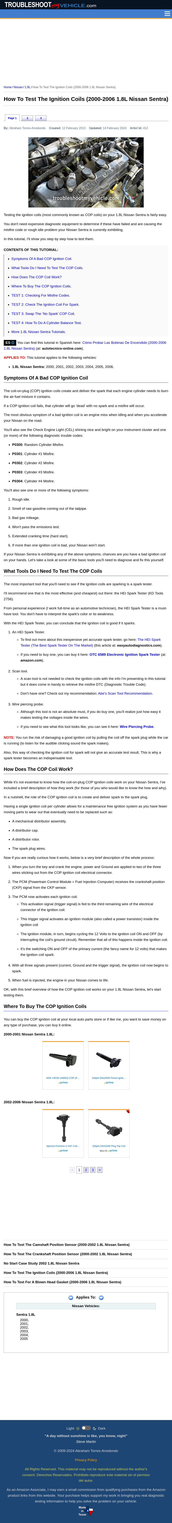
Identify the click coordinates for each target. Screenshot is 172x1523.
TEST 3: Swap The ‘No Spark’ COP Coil (42, 314)
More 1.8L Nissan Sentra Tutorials (38, 332)
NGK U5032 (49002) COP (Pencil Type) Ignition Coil (63, 1078)
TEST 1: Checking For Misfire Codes (40, 295)
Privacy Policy (86, 1460)
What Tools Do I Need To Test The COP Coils (46, 268)
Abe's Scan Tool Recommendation (125, 693)
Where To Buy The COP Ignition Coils (41, 286)
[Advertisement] (86, 50)
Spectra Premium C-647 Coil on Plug (63, 1146)
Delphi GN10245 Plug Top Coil (109, 1146)
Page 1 (12, 118)
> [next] (100, 1170)
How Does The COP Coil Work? (36, 277)
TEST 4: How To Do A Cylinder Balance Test (46, 323)
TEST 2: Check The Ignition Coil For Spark (44, 304)
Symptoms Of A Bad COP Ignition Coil (41, 259)
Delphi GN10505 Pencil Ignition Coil (109, 1078)
